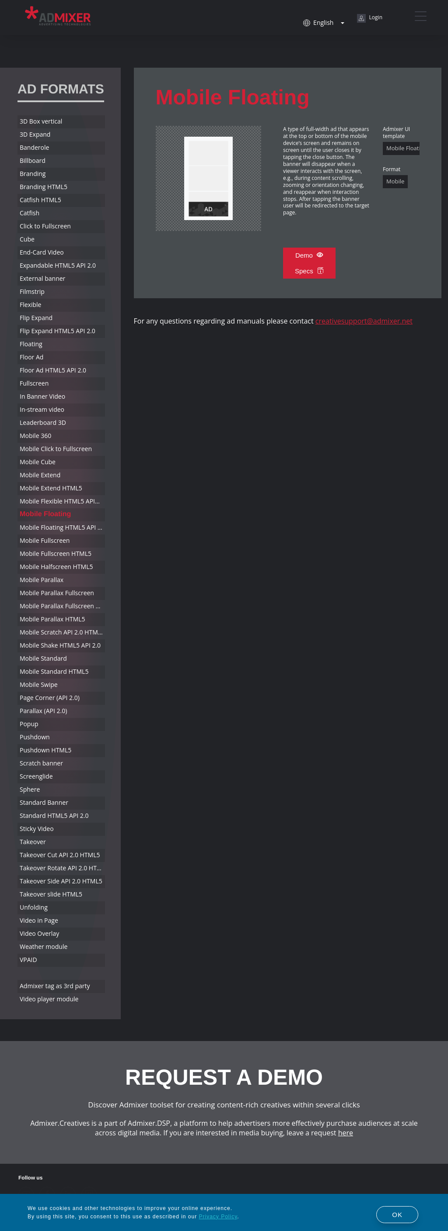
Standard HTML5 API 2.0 (54, 815)
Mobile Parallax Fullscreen (57, 593)
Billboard (33, 160)
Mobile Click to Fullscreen (56, 449)
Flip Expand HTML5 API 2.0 (57, 331)
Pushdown (35, 737)
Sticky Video (37, 828)
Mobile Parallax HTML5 (52, 619)
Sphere (30, 789)
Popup (29, 724)
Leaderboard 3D (43, 422)
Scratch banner (41, 763)
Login (369, 18)
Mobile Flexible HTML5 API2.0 (62, 501)
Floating (31, 344)
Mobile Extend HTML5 (51, 488)
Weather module (43, 946)
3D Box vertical (41, 121)
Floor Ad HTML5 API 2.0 (53, 370)
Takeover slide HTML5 (51, 894)
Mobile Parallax (41, 580)
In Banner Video (42, 396)
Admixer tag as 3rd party (55, 986)
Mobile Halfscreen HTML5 (56, 566)
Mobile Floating (45, 514)
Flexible (30, 304)
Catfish (29, 213)
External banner (42, 278)
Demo (309, 255)
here (345, 1133)
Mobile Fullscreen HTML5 (55, 553)
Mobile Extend (40, 475)
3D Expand (35, 134)
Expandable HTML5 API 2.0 (58, 265)
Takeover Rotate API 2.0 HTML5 (62, 868)
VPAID (28, 959)
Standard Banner (44, 802)
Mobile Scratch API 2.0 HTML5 (62, 632)
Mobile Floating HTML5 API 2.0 (62, 527)
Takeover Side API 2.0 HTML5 (61, 881)
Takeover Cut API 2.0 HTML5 (60, 855)
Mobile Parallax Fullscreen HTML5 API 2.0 (62, 606)
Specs (309, 271)
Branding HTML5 (43, 187)
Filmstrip (32, 291)
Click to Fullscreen (45, 226)
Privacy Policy (218, 1217)
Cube (27, 239)
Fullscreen (34, 383)
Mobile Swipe (39, 684)
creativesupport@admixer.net (364, 321)
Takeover (33, 842)
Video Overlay (39, 933)
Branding (33, 173)
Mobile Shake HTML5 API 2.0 (60, 645)
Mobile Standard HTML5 (54, 671)
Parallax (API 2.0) (43, 711)
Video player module (49, 999)
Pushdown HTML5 (45, 750)
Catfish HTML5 (40, 200)
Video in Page (39, 920)
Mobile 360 (35, 435)
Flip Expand (36, 318)
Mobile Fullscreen (45, 540)
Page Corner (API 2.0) (50, 697)
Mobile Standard (43, 658)
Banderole (34, 147)
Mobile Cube (38, 462)
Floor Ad (31, 357)
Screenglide (36, 776)
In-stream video (42, 409)
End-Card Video (42, 252)
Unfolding (34, 907)
